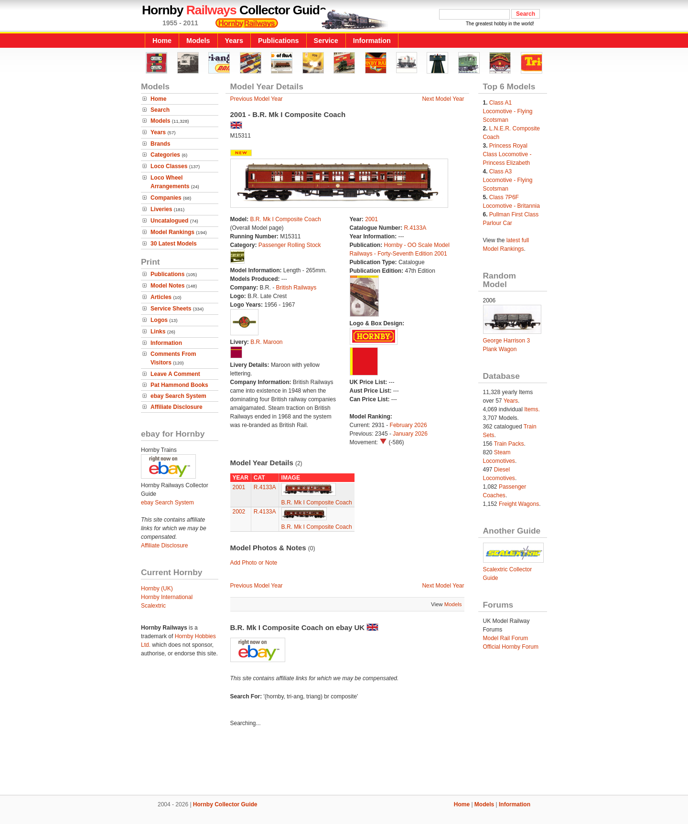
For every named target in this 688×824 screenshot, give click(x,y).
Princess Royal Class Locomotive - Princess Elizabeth (507, 154)
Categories (165, 154)
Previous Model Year (256, 99)
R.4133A (415, 228)
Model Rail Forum (505, 638)
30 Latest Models (173, 243)
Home (162, 40)
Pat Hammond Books (179, 385)
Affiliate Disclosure (176, 407)
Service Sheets (170, 308)
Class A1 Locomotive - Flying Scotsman (508, 111)
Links (157, 331)
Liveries (161, 209)
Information (372, 40)
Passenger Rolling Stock (289, 245)
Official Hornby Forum (510, 646)
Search (160, 110)
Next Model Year (443, 99)
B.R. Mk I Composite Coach (285, 219)
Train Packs (509, 443)
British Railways (296, 287)
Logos (159, 320)
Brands (160, 143)
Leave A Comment (175, 374)
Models (198, 40)
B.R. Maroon (266, 342)
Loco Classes (168, 166)
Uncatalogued (169, 220)
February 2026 (408, 425)
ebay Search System (178, 396)
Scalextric (153, 605)
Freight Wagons (519, 504)
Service (326, 40)
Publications (278, 40)
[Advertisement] (344, 762)
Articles (161, 297)
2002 (239, 511)
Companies (166, 197)
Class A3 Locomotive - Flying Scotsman (508, 180)
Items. (532, 409)
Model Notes (167, 285)
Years (234, 40)
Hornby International (167, 597)
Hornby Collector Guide (225, 804)
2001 (371, 219)
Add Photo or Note (254, 562)
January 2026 (410, 433)
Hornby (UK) (157, 588)
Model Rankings (172, 232)
